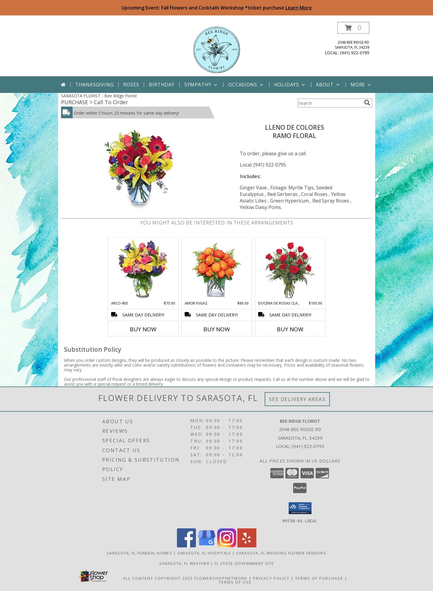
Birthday (161, 84)
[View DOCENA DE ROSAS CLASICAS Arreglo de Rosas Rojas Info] (290, 269)
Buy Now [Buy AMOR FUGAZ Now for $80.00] (216, 329)
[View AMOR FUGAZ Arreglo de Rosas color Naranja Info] (216, 269)
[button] (353, 28)
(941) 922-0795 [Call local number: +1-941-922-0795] (354, 53)
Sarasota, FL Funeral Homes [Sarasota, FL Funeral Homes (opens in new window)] (139, 552)
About (328, 84)
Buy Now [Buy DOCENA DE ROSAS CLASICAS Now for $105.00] (290, 329)
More (361, 84)
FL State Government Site (244, 563)
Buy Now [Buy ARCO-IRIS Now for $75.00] (143, 329)
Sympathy (201, 84)
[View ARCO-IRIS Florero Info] (143, 269)
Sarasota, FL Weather (184, 563)
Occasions (246, 84)
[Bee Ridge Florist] (216, 49)
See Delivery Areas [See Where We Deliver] (297, 399)
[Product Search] (329, 103)
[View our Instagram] (226, 545)
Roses (131, 84)
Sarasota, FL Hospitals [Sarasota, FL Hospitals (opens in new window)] (204, 552)
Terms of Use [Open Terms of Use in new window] (235, 581)
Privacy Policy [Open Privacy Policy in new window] (271, 578)
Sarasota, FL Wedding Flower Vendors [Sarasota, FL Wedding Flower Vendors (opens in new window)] (281, 552)
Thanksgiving (94, 84)
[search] (367, 102)
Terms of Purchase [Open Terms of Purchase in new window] (319, 578)
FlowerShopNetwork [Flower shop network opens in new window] (220, 578)
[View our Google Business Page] (206, 545)
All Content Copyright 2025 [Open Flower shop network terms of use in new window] (158, 578)
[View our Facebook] (186, 545)
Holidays (290, 84)
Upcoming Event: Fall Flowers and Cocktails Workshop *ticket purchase (217, 7)
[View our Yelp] (246, 545)
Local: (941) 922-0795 (263, 164)
